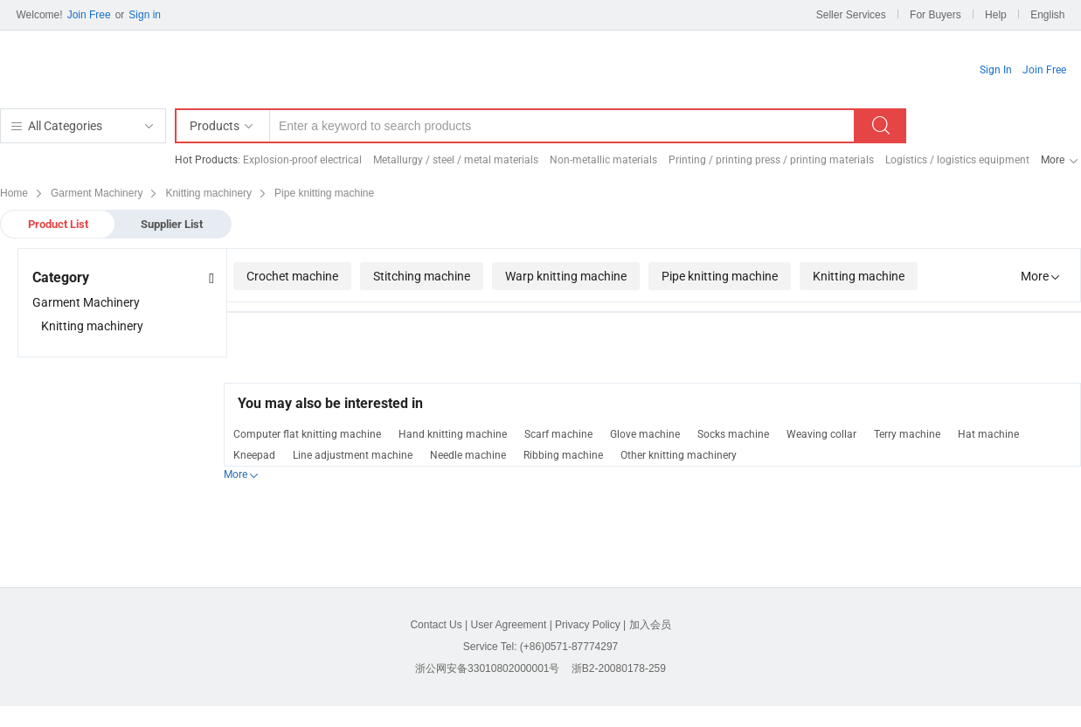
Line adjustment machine (352, 455)
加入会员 (650, 625)
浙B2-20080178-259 (619, 668)
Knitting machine (858, 276)
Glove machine (645, 434)
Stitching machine (421, 276)
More (1052, 160)
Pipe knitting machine (720, 276)
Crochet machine (292, 276)
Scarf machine (558, 434)
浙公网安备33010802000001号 (487, 668)
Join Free (89, 15)
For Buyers (935, 15)
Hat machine (988, 434)
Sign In (996, 70)
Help (996, 15)
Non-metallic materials (603, 160)
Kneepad (254, 455)
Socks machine (733, 434)
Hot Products (206, 160)
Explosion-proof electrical (302, 160)
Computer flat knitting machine (307, 434)
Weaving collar (821, 434)
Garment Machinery (86, 302)
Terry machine (907, 434)
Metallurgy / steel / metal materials (455, 160)
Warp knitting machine (566, 276)
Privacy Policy (587, 625)
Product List (58, 224)
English (1047, 15)
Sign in (144, 15)
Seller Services (851, 15)
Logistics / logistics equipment (957, 160)
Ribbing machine (563, 455)
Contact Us (435, 625)
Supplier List (172, 224)
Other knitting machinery (678, 455)
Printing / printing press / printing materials (771, 160)
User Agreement (509, 625)
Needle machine (468, 455)
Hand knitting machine (452, 434)
